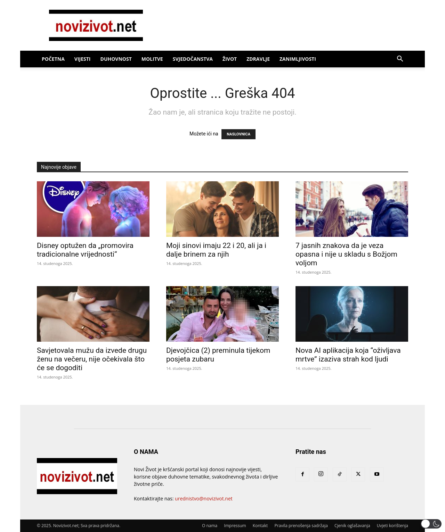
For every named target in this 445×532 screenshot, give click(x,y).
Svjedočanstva (193, 59)
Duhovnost (116, 59)
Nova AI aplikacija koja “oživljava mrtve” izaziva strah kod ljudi (348, 354)
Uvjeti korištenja (392, 526)
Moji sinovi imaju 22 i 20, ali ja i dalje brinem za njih (216, 249)
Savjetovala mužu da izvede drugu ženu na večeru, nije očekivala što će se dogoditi (92, 359)
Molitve (152, 59)
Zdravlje (258, 59)
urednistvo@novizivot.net (204, 498)
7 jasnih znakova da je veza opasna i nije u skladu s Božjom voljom (346, 254)
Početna (53, 59)
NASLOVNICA (238, 134)
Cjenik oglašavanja (352, 526)
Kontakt (260, 526)
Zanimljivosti (298, 59)
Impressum (235, 526)
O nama (209, 526)
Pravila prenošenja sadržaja (300, 526)
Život (229, 59)
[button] (399, 59)
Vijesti (82, 59)
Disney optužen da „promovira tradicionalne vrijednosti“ (85, 249)
